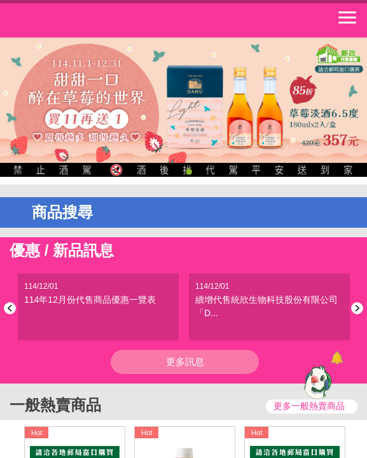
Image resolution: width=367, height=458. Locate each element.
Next (355, 308)
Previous (12, 308)
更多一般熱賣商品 (309, 406)
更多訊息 (185, 361)
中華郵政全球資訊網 (79, 20)
